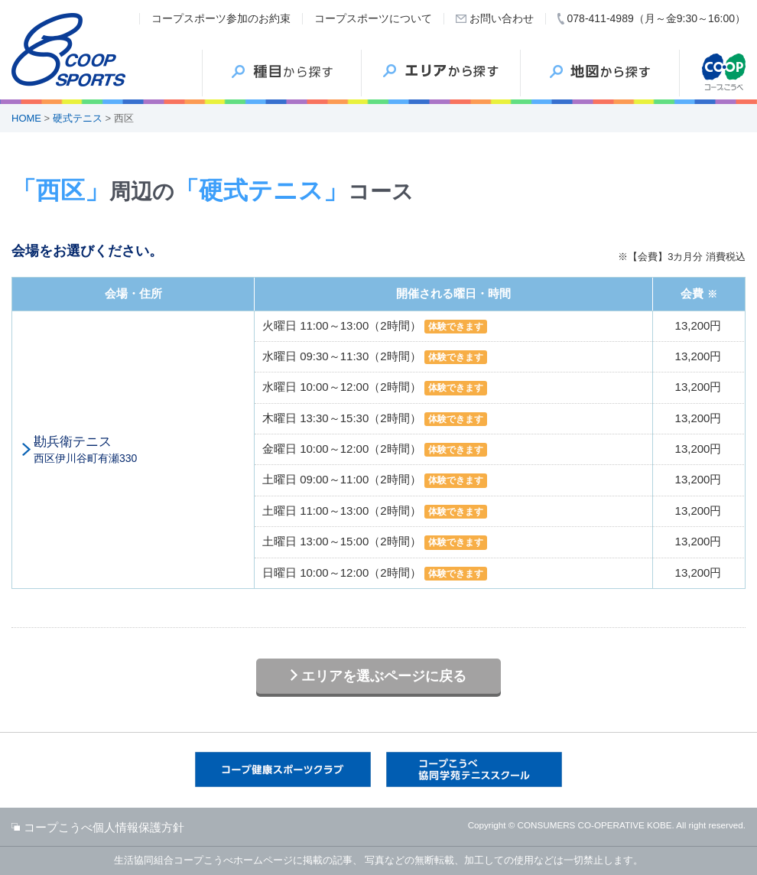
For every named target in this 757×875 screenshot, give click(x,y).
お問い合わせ (501, 18)
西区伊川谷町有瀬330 (140, 449)
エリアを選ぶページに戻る (383, 676)
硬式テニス (77, 118)
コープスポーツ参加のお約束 (221, 18)
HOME (26, 118)
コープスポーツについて (373, 18)
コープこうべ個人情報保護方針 (104, 827)
